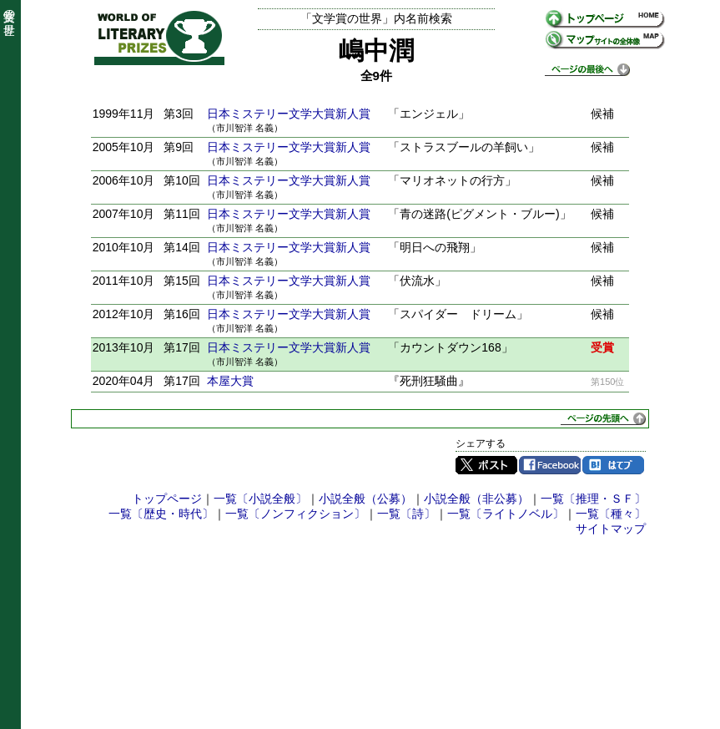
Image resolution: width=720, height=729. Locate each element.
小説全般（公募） (365, 498)
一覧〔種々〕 (611, 513)
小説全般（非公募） (476, 498)
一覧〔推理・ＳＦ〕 (593, 498)
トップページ (167, 498)
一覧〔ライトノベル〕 (505, 513)
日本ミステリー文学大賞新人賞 (288, 113)
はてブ (613, 465)
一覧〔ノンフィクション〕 (295, 513)
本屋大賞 (230, 380)
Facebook (550, 465)
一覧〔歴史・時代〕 (161, 513)
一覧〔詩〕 (406, 513)
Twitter (486, 465)
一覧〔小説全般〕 (260, 498)
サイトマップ (611, 528)
